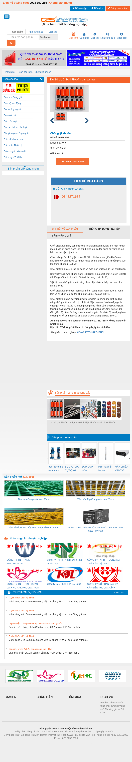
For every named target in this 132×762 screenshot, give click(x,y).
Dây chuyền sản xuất (15, 151)
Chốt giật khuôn (43, 72)
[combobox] (57, 37)
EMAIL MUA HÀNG (73, 161)
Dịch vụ (95, 35)
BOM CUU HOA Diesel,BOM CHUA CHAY (88, 468)
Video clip (122, 35)
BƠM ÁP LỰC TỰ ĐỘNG (72, 468)
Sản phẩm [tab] (17, 31)
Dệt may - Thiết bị (13, 157)
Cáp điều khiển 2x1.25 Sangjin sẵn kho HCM (30, 649)
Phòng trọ (45, 743)
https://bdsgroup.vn (62, 743)
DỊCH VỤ (107, 697)
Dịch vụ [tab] (53, 31)
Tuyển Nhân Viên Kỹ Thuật (21, 597)
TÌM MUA (75, 697)
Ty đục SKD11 (76, 422)
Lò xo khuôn (109, 422)
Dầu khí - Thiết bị (13, 145)
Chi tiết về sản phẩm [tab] (65, 229)
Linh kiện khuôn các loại (92, 422)
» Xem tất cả (119, 592)
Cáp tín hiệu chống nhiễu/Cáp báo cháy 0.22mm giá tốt (35, 623)
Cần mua (84, 35)
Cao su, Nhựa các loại (15, 127)
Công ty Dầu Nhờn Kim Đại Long (64, 584)
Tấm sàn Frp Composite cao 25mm (95, 499)
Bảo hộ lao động (12, 103)
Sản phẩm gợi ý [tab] (61, 235)
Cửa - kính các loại (13, 139)
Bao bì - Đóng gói (13, 97)
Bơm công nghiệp (13, 109)
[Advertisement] (88, 364)
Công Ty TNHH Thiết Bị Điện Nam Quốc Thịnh (64, 561)
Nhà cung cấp (107, 35)
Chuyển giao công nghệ (16, 133)
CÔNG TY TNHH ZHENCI (69, 188)
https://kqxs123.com (82, 743)
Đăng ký (97, 8)
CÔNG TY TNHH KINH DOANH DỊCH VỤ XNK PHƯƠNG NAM (23, 586)
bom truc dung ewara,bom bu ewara (55, 468)
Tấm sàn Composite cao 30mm (34, 499)
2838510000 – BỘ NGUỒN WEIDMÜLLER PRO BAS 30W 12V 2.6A (95, 529)
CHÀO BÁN (45, 697)
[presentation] (47, 458)
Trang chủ (10, 72)
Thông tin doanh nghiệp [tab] (104, 229)
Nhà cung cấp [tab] (36, 31)
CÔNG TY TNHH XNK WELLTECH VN (18, 561)
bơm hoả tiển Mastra (105, 468)
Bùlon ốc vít (10, 115)
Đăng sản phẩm (117, 8)
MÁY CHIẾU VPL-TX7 (121, 468)
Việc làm (73, 35)
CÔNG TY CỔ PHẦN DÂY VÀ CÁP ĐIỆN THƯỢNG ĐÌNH (102, 586)
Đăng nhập (80, 8)
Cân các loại (25, 72)
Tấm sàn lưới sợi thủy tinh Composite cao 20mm (34, 527)
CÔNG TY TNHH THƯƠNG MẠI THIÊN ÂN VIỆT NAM (104, 561)
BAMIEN (10, 697)
